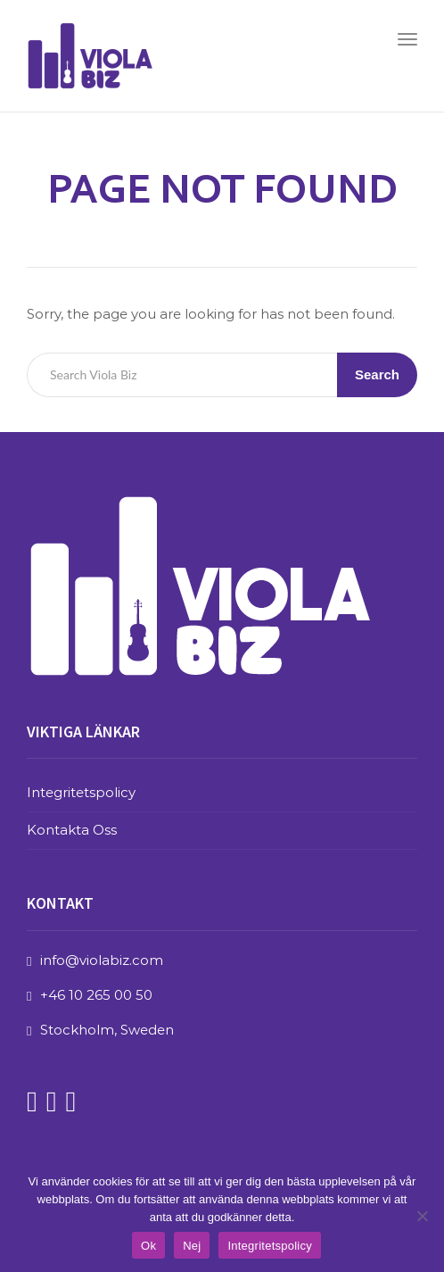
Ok (148, 1245)
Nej (192, 1245)
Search (377, 374)
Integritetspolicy (81, 792)
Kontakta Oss (72, 829)
